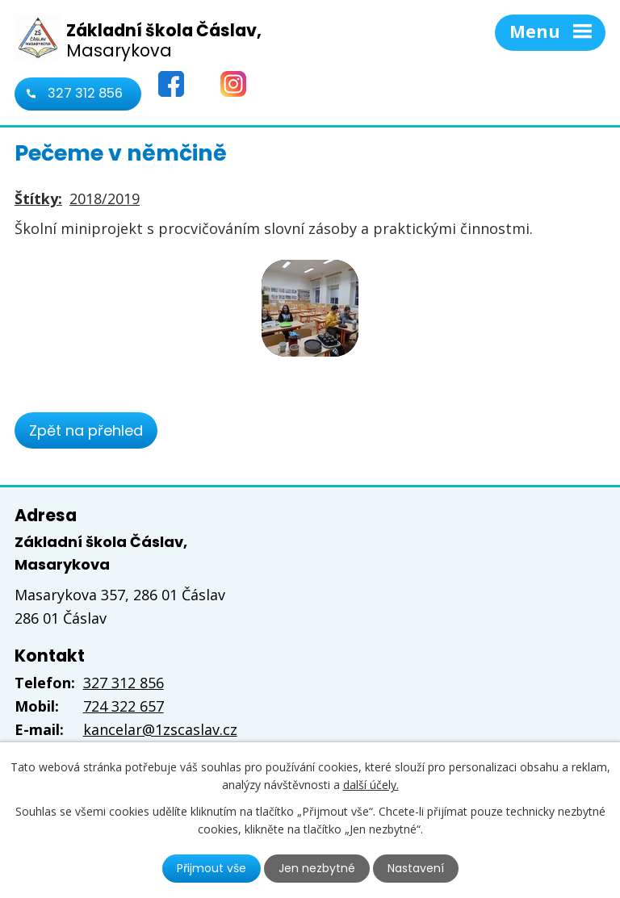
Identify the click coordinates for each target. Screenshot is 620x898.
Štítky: (38, 198)
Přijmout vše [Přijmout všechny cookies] (211, 868)
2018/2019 (104, 198)
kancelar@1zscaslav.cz (160, 729)
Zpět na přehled (86, 430)
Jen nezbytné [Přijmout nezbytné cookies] (317, 868)
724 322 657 (123, 706)
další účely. (371, 784)
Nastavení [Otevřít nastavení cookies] (416, 868)
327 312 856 (85, 93)
